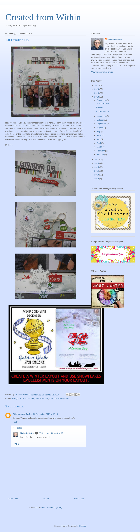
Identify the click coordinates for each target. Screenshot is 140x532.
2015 (96, 167)
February (101, 151)
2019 (96, 93)
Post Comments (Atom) (51, 507)
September (102, 124)
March (100, 147)
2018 (96, 97)
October (100, 120)
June (99, 135)
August (100, 128)
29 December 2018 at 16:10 (45, 414)
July (99, 131)
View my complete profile (102, 72)
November (102, 116)
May (99, 139)
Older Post (79, 499)
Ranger (15, 398)
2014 (96, 171)
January (100, 154)
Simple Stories (41, 398)
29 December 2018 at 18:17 (51, 433)
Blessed (99, 107)
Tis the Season (102, 103)
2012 (96, 179)
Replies (19, 428)
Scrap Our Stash (27, 398)
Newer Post (13, 499)
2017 (96, 159)
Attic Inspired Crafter (22, 414)
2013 (96, 175)
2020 (96, 89)
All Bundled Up (102, 111)
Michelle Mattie (27, 433)
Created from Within (43, 17)
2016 (96, 163)
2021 (96, 85)
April (99, 143)
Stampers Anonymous (59, 398)
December (102, 100)
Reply (15, 422)
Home (46, 499)
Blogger (82, 526)
